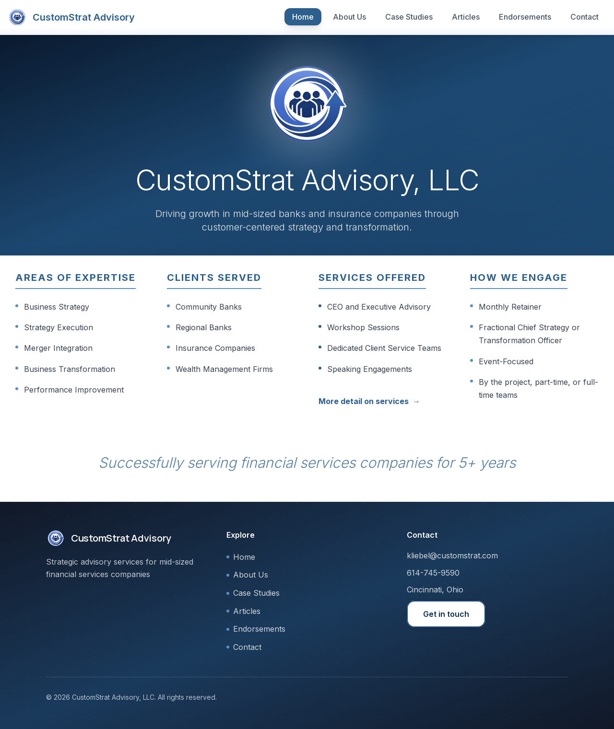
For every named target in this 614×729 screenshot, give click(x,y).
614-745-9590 (433, 573)
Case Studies (409, 17)
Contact (584, 17)
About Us (349, 17)
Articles (466, 17)
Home (303, 17)
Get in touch (446, 614)
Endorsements (525, 17)
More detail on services (369, 401)
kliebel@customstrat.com (452, 555)
